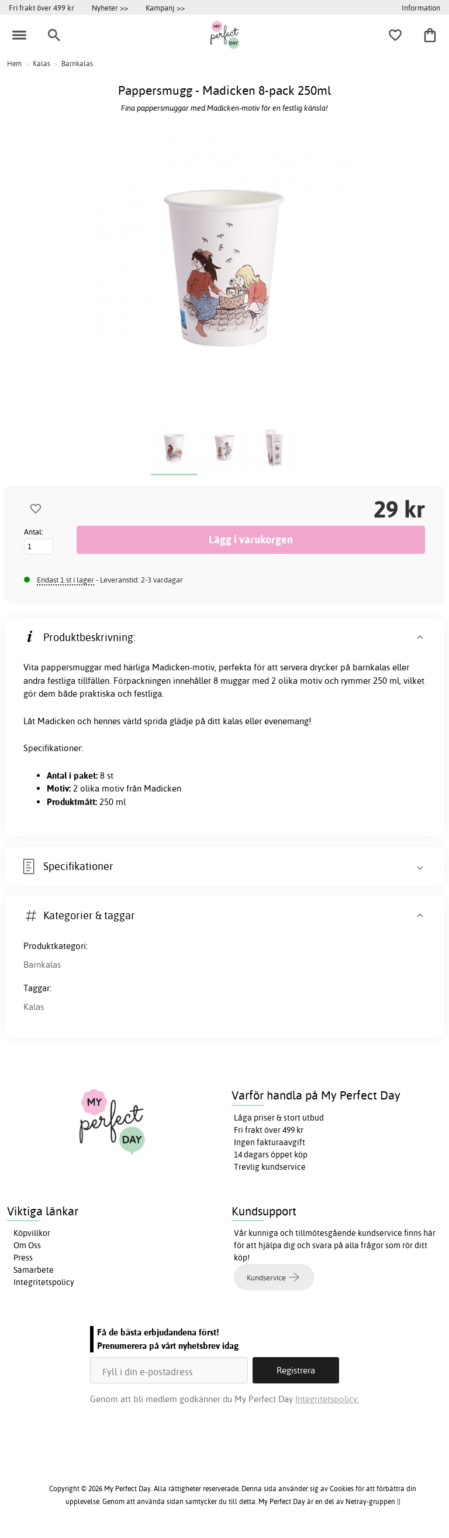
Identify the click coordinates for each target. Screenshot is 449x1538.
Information (421, 7)
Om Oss (27, 1245)
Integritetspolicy (43, 1282)
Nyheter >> (110, 7)
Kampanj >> (165, 7)
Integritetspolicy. (327, 1399)
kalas (233, 721)
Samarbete (33, 1270)
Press (23, 1257)
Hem (14, 63)
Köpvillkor (31, 1233)
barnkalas (371, 667)
